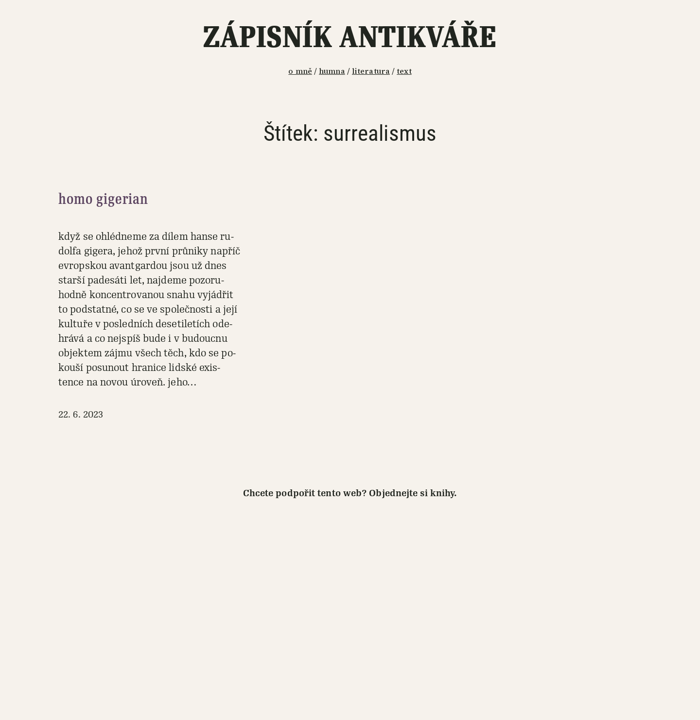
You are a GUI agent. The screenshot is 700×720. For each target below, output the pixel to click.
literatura (371, 71)
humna (332, 71)
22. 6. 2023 (80, 414)
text (404, 71)
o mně (300, 71)
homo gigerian (103, 199)
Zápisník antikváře (350, 37)
